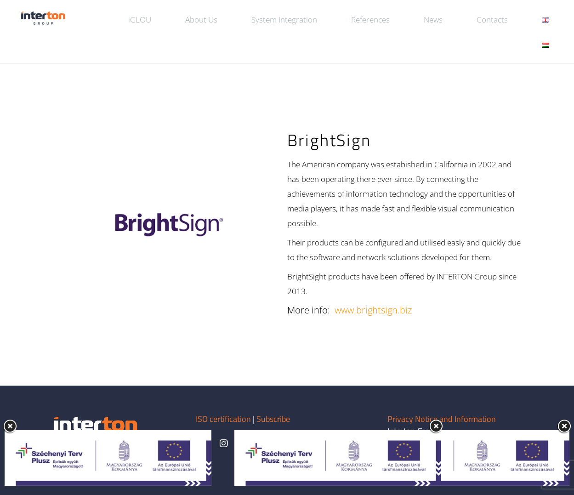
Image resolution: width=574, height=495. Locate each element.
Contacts (492, 19)
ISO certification (224, 419)
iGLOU (139, 19)
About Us (201, 19)
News (433, 19)
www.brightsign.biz (373, 310)
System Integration (284, 19)
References (370, 19)
